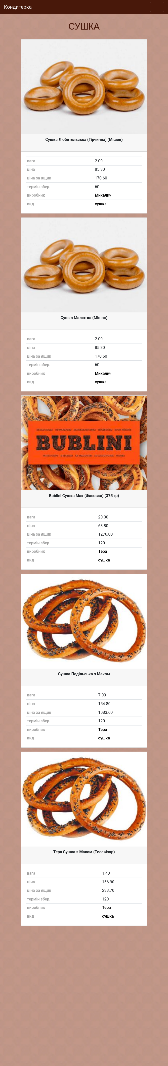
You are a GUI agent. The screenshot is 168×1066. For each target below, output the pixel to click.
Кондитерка (18, 7)
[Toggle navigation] (157, 7)
